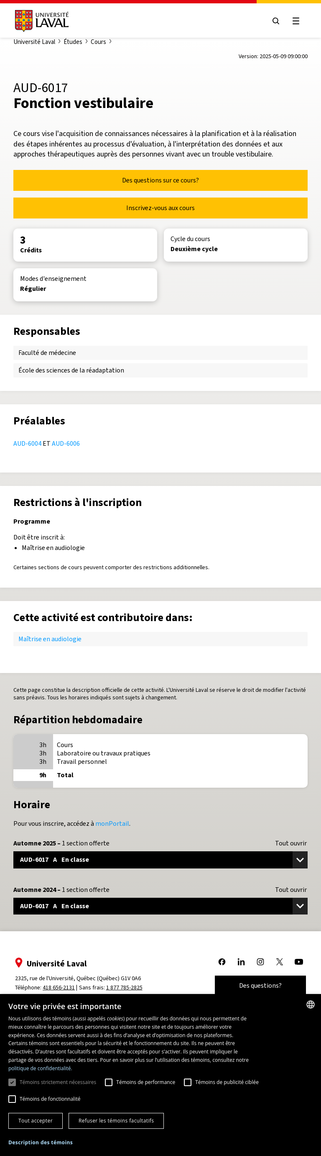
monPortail (112, 823)
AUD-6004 (27, 443)
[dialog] (160, 1075)
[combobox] (310, 1004)
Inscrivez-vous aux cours (160, 207)
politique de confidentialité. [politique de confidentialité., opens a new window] (40, 1068)
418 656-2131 (59, 988)
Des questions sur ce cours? (160, 180)
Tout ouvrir (291, 843)
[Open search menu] (276, 21)
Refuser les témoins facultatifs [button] (116, 1120)
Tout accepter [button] (35, 1120)
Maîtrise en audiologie (50, 639)
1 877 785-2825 (124, 988)
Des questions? (260, 985)
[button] (40, 1142)
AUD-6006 (66, 443)
